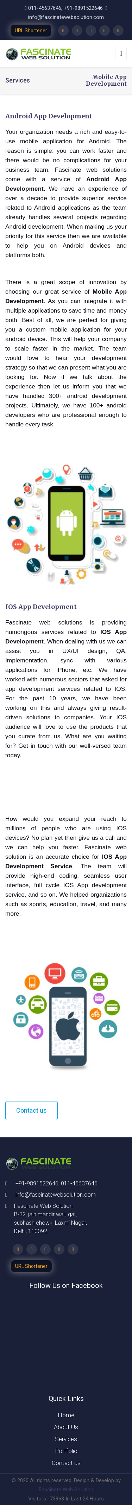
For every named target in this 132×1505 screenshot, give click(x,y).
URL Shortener (31, 30)
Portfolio (66, 1450)
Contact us (31, 1110)
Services (66, 1438)
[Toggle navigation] (121, 53)
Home (66, 1415)
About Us (66, 1427)
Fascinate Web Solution (66, 1489)
